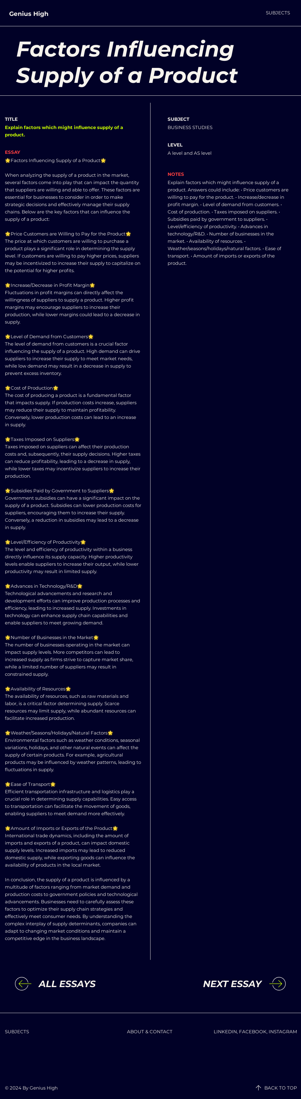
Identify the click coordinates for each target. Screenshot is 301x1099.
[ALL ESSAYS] (89, 984)
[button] (278, 12)
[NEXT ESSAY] (211, 984)
